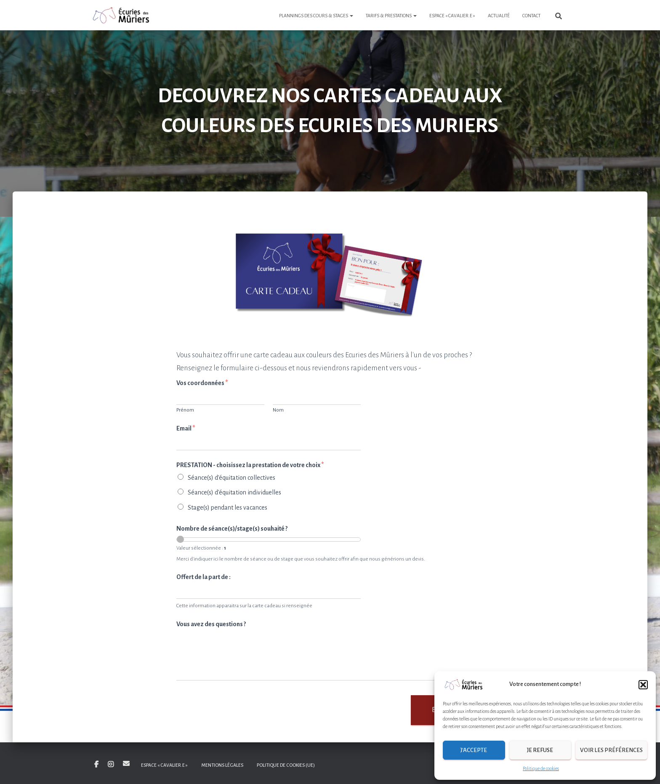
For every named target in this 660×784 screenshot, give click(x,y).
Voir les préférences (611, 750)
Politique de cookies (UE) (286, 765)
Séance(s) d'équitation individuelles (234, 492)
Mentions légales (222, 765)
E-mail (126, 763)
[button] (643, 684)
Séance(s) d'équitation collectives (231, 477)
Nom (278, 410)
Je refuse (540, 750)
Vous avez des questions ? (211, 624)
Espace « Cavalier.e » (452, 15)
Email (185, 428)
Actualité (499, 15)
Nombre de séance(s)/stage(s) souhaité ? (231, 528)
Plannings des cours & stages (316, 15)
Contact (531, 15)
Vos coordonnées (202, 383)
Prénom (185, 410)
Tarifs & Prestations (391, 15)
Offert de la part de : (203, 577)
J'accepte (473, 750)
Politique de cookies (541, 768)
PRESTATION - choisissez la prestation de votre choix (250, 465)
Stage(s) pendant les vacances (227, 507)
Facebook (96, 764)
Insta (111, 764)
